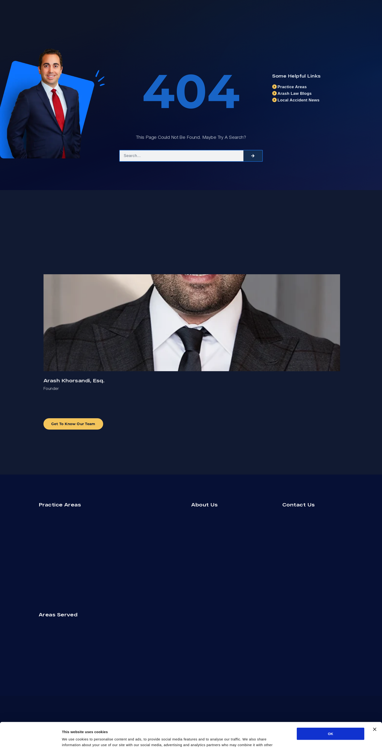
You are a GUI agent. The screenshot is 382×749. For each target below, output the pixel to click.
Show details (248, 740)
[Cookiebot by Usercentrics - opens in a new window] (30, 739)
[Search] (252, 155)
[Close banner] (374, 703)
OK (330, 707)
